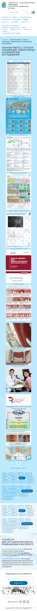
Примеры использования (10, 25)
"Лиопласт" (23, 495)
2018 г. (28, 474)
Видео (24, 27)
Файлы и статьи (15, 29)
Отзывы (4, 31)
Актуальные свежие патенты (18, 419)
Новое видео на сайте (18, 467)
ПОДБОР (15, 17)
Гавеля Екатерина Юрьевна (11, 559)
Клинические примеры (18, 304)
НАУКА (25, 19)
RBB (21, 487)
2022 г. (30, 478)
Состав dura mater (18, 267)
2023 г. (5, 482)
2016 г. (12, 474)
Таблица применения (18, 358)
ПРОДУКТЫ (6, 17)
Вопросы (26, 29)
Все (4, 474)
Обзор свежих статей (18, 336)
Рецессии (13, 487)
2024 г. (14, 482)
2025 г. (22, 482)
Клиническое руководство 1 (18, 117)
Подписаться (18, 583)
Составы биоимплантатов (18, 230)
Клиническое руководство (10, 27)
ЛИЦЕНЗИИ (17, 19)
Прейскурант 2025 (18, 78)
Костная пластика (9, 495)
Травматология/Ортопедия (11, 33)
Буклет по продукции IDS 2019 (18, 454)
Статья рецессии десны (18, 439)
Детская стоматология (11, 491)
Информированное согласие (18, 380)
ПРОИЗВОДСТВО (26, 17)
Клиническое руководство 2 (18, 155)
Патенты (5, 29)
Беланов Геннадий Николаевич (12, 549)
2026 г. (30, 482)
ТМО (28, 487)
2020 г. (14, 478)
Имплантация (27, 491)
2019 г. (5, 478)
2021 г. (22, 478)
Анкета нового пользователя (18, 193)
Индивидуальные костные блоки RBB (18, 400)
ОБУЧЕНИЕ (14, 22)
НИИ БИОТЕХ (6, 19)
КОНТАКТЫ (24, 22)
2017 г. (20, 474)
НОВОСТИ (5, 22)
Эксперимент (7, 498)
